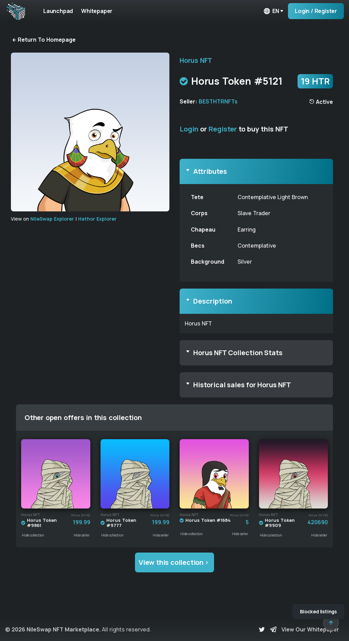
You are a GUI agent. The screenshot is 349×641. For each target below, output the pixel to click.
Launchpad (58, 11)
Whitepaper (96, 11)
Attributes (210, 171)
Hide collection (33, 535)
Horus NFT (196, 60)
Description (212, 301)
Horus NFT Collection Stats (238, 352)
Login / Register (316, 11)
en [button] (271, 11)
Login (189, 129)
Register (223, 129)
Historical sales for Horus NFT (242, 384)
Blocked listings (318, 611)
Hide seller (82, 535)
